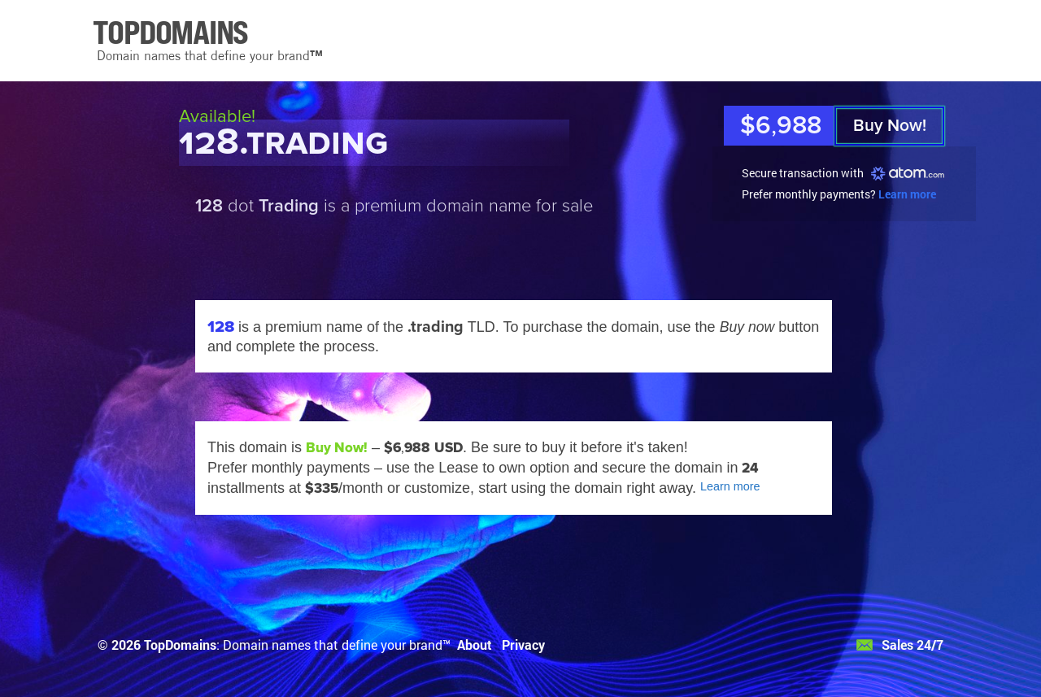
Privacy (523, 644)
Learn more (907, 194)
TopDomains (180, 644)
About (474, 644)
